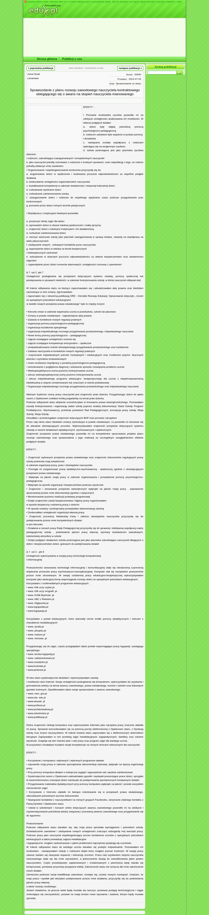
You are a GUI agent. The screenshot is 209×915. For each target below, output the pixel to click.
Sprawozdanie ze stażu (128, 83)
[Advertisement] (54, 128)
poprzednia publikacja (40, 68)
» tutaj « (179, 2)
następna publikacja (130, 68)
